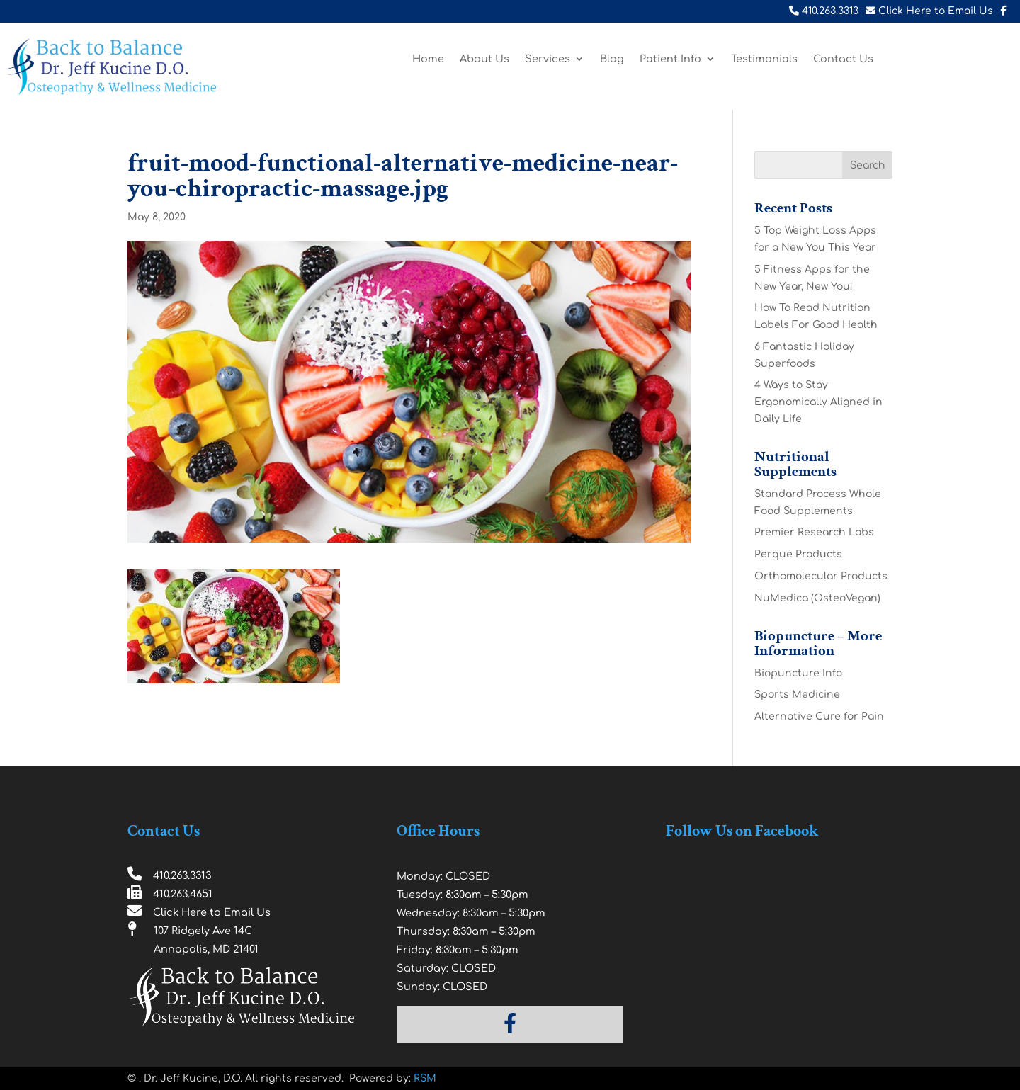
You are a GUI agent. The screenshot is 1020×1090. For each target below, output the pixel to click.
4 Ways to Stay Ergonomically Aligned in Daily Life (818, 402)
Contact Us (843, 59)
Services (547, 59)
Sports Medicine (797, 694)
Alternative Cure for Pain (819, 716)
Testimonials (764, 59)
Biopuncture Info (798, 673)
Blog (612, 59)
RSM (425, 1078)
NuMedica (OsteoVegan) (817, 598)
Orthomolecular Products (821, 576)
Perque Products (798, 554)
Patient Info (670, 59)
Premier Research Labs (814, 532)
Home (428, 59)
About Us (484, 59)
